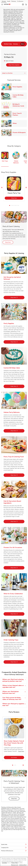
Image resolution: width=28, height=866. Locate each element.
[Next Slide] (26, 187)
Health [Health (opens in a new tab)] (8, 1)
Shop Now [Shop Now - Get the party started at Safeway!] (17, 297)
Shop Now (17, 198)
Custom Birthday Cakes (20, 96)
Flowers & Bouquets (20, 132)
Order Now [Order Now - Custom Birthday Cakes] (17, 386)
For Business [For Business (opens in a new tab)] (20, 1)
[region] (14, 861)
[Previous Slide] (2, 187)
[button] (22, 4)
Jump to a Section (14, 73)
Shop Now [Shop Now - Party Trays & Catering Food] (17, 475)
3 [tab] (12, 205)
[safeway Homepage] (7, 4)
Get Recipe (17, 757)
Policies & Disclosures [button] (14, 851)
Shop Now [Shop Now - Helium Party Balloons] (17, 431)
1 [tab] (9, 205)
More (22, 44)
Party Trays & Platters (20, 114)
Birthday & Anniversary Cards (20, 105)
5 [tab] (15, 205)
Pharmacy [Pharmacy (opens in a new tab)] (13, 1)
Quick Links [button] (14, 844)
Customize (4, 862)
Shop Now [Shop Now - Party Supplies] (17, 342)
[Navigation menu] (2, 4)
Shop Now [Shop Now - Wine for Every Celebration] (17, 614)
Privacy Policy (14, 862)
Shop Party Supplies (14, 65)
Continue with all (23, 864)
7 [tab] (18, 205)
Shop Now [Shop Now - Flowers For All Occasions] (17, 568)
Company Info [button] (14, 847)
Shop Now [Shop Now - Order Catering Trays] (17, 662)
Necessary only (14, 864)
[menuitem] (7, 44)
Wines (15, 123)
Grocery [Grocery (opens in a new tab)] (4, 1)
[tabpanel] (14, 188)
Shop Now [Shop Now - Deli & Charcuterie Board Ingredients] (17, 521)
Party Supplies (18, 87)
